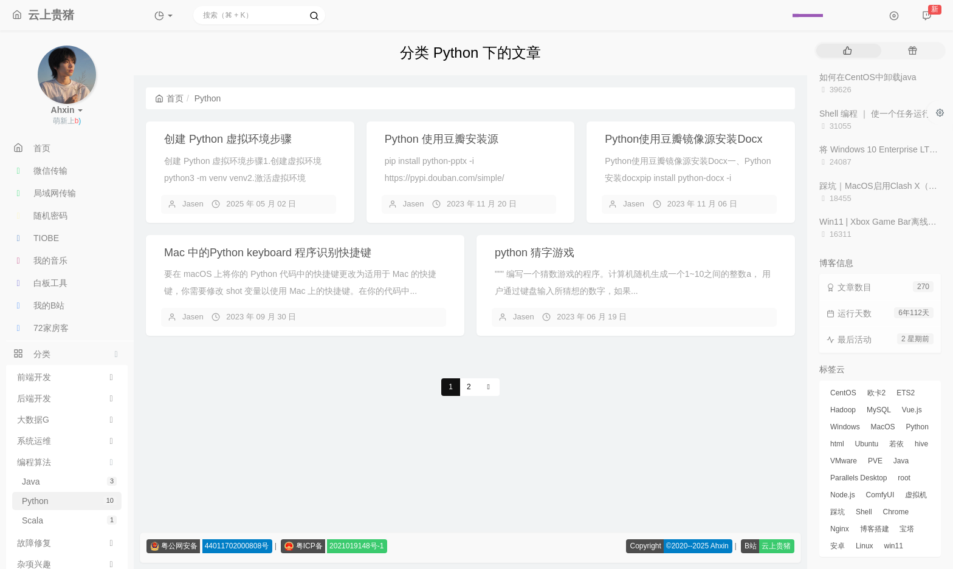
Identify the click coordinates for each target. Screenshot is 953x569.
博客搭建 (874, 529)
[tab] (847, 51)
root (904, 478)
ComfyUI (880, 495)
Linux (864, 546)
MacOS (883, 427)
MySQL (879, 410)
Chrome (895, 512)
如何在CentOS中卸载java (867, 77)
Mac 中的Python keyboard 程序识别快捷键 (267, 253)
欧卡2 (876, 393)
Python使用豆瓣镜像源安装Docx (683, 139)
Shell (864, 512)
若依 (896, 444)
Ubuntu (867, 444)
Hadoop (843, 410)
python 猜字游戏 (534, 253)
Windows (845, 427)
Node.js (842, 495)
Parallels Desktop (858, 478)
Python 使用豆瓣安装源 (441, 139)
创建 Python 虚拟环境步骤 (228, 139)
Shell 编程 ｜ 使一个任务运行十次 (883, 113)
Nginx (839, 529)
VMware (843, 461)
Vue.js (912, 410)
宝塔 (907, 529)
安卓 (837, 546)
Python (69, 501)
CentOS (843, 393)
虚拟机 (916, 495)
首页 (169, 98)
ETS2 (905, 393)
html (837, 444)
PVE (875, 461)
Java (69, 481)
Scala (69, 520)
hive (921, 444)
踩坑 (837, 512)
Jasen (193, 203)
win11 (893, 546)
